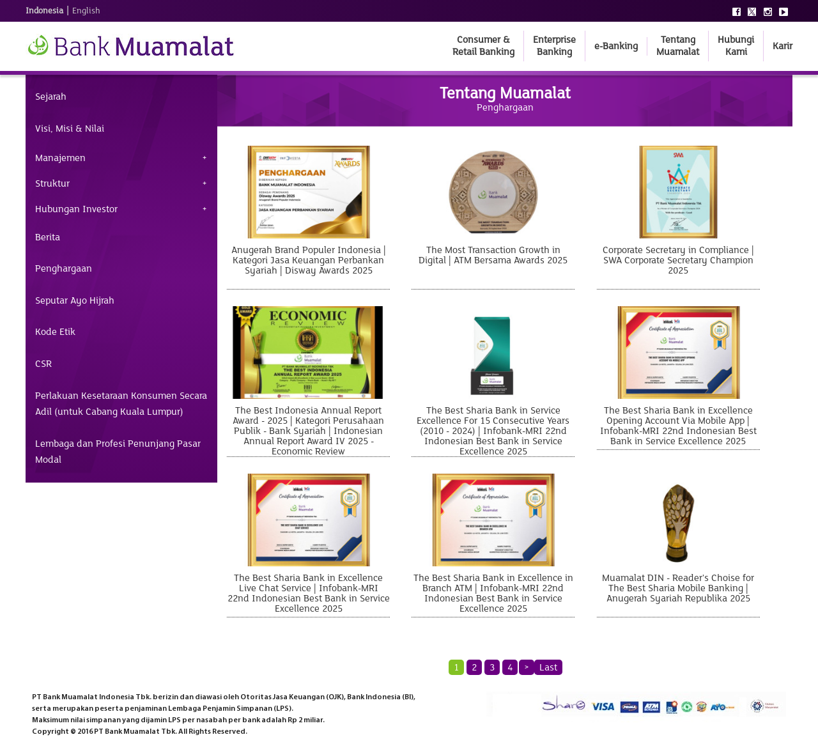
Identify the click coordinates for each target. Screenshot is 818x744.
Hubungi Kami (736, 46)
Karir (782, 46)
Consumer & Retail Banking (483, 46)
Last (548, 667)
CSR (43, 363)
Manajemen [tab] (60, 158)
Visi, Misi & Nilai (69, 128)
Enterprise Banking (554, 46)
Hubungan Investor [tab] (76, 209)
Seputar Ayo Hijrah (74, 300)
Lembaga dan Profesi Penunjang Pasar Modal (118, 452)
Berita (47, 237)
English (86, 11)
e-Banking (616, 46)
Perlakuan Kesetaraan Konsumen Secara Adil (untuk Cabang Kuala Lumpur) (121, 404)
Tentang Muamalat (677, 46)
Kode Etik (55, 331)
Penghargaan (63, 268)
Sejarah (50, 96)
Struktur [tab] (52, 183)
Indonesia (44, 11)
